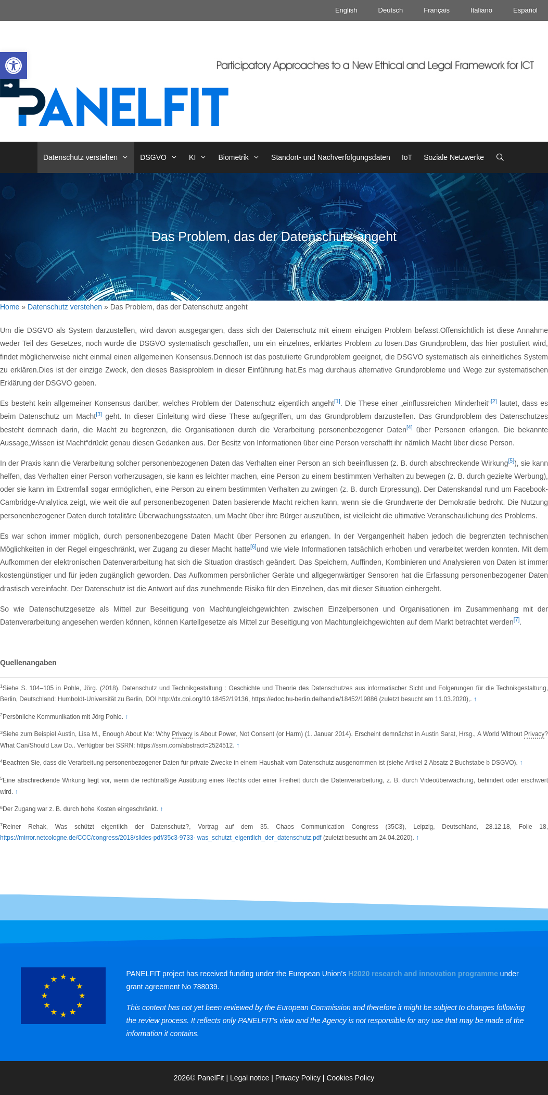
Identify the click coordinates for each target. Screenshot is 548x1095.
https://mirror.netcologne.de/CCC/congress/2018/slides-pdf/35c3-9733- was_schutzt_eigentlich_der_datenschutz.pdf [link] (161, 837)
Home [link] (9, 307)
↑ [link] (475, 699)
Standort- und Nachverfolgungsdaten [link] (330, 157)
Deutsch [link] (390, 10)
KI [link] (200, 157)
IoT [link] (407, 157)
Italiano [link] (481, 10)
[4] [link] (409, 427)
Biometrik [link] (242, 157)
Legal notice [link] (250, 1078)
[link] (13, 65)
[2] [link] (494, 401)
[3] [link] (99, 414)
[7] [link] (517, 619)
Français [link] (437, 10)
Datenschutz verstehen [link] (88, 157)
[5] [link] (511, 460)
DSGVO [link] (161, 157)
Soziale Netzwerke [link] (454, 157)
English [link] (346, 10)
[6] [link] (253, 546)
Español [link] (525, 10)
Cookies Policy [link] (350, 1078)
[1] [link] (337, 401)
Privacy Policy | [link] (301, 1078)
